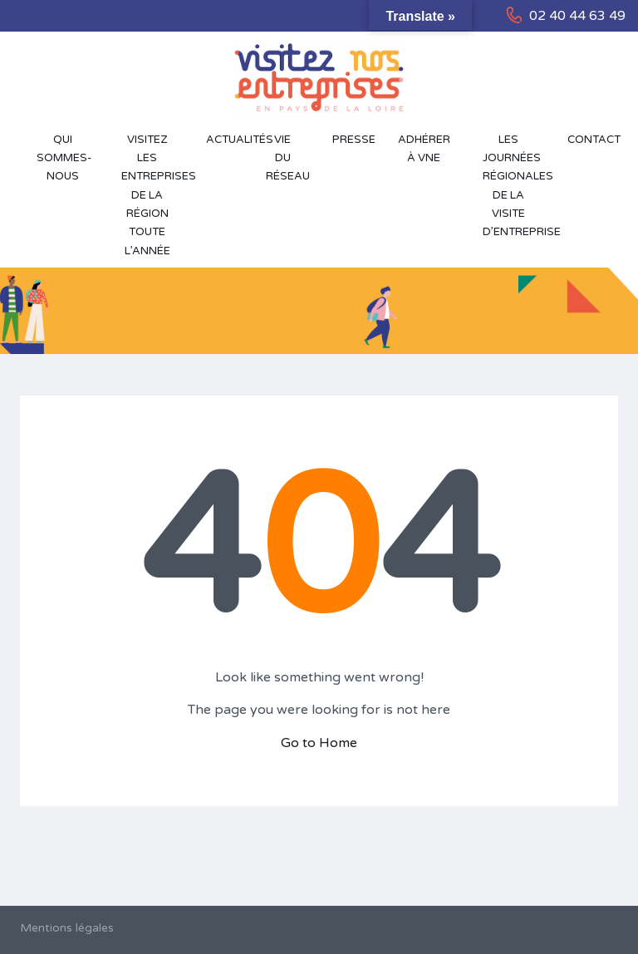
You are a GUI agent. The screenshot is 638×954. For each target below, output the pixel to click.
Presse (353, 139)
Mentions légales (67, 928)
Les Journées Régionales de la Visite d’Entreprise (517, 185)
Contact (591, 139)
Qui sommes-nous (64, 158)
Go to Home (319, 743)
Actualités (227, 139)
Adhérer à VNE (424, 149)
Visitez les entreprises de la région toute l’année (155, 195)
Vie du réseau (288, 158)
